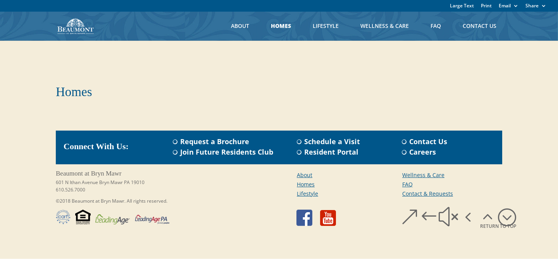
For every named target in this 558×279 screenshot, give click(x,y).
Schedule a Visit (332, 141)
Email (505, 6)
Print (486, 6)
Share (532, 6)
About (240, 25)
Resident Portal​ (331, 152)
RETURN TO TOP (498, 226)
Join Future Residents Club (226, 152)
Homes (281, 25)
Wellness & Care (384, 25)
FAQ (436, 25)
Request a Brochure (214, 141)
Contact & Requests (427, 193)
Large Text (462, 6)
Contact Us (479, 25)
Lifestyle (326, 25)
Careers (422, 152)
